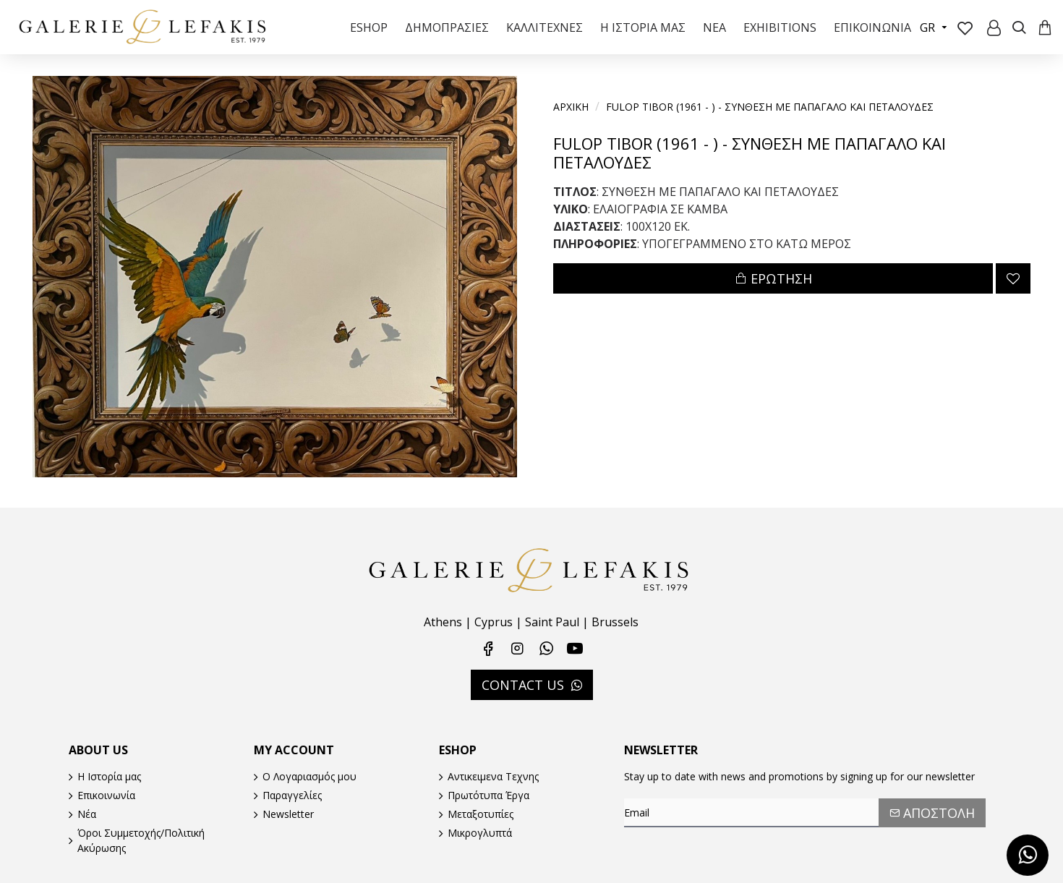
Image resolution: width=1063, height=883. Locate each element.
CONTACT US (523, 684)
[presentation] (725, 856)
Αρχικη (571, 107)
